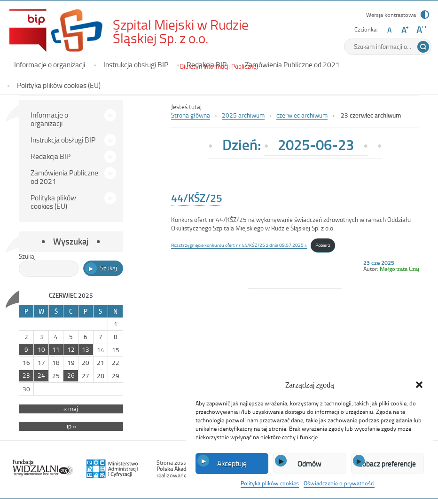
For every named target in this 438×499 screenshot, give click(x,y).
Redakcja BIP (207, 64)
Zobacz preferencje (387, 463)
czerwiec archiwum (302, 115)
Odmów (309, 463)
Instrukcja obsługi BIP (135, 64)
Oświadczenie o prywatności (339, 483)
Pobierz (322, 244)
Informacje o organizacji (49, 64)
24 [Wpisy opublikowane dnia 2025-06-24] (41, 375)
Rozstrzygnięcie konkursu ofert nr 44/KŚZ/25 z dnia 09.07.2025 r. (239, 244)
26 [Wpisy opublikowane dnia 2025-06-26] (71, 375)
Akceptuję (232, 463)
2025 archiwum (243, 115)
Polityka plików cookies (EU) (59, 85)
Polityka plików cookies (270, 483)
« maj (70, 408)
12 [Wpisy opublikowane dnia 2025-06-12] (71, 349)
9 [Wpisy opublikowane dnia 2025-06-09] (26, 349)
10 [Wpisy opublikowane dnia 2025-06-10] (41, 349)
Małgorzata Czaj (399, 268)
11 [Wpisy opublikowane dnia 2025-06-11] (56, 349)
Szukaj (27, 256)
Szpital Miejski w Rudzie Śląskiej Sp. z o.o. (190, 31)
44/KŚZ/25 (196, 197)
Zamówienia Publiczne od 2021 (292, 64)
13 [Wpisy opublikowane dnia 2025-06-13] (85, 349)
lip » (70, 426)
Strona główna (190, 115)
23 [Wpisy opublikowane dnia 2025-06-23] (26, 375)
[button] (419, 384)
